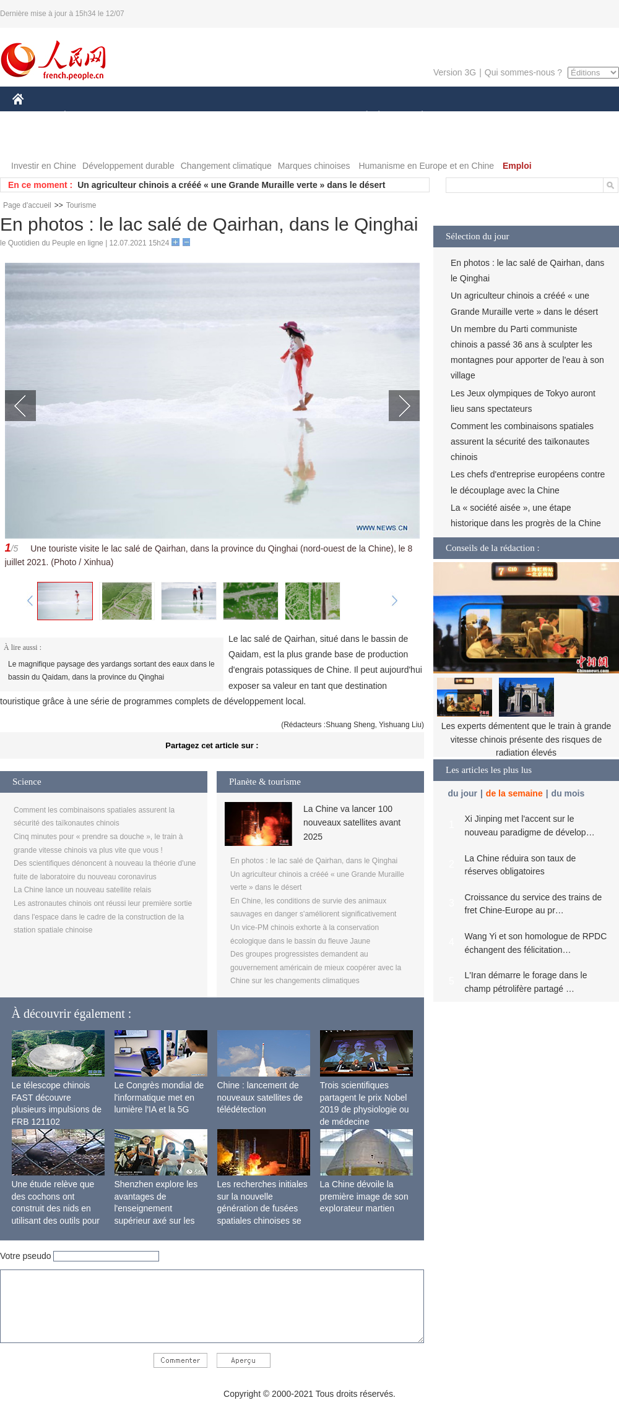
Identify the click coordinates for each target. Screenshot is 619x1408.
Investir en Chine (43, 166)
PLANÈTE (416, 116)
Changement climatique (226, 166)
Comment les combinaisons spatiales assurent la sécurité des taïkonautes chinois (522, 441)
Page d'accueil (27, 205)
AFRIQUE (196, 116)
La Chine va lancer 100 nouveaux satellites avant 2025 (351, 823)
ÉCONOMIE (87, 116)
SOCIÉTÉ (360, 116)
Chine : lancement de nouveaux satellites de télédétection (260, 1097)
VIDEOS (87, 141)
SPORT (465, 116)
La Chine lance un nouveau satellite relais (82, 889)
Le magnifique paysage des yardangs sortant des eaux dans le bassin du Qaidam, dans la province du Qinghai (111, 671)
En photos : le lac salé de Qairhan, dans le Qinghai (313, 860)
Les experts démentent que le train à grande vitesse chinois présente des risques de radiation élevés (526, 739)
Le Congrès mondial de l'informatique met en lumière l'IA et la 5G (159, 1097)
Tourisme (81, 205)
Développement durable (128, 166)
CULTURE (306, 116)
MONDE (144, 116)
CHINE (34, 116)
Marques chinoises (314, 166)
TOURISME (518, 116)
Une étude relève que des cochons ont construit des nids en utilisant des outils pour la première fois (56, 1208)
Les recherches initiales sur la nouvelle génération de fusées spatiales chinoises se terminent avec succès (262, 1208)
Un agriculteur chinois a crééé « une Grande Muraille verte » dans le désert (231, 185)
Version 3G (454, 72)
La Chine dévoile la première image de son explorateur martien (364, 1196)
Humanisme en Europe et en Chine (426, 166)
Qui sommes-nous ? (523, 72)
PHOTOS (38, 141)
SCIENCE (250, 116)
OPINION (576, 116)
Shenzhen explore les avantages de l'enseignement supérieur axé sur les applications (156, 1208)
